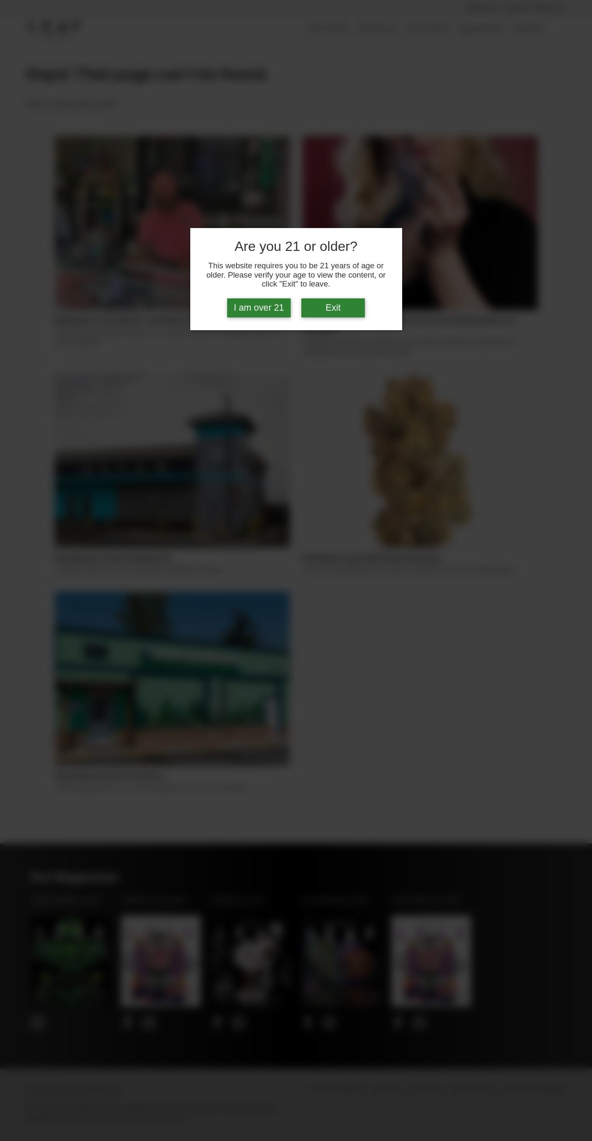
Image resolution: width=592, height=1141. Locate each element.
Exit (333, 308)
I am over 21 (259, 308)
